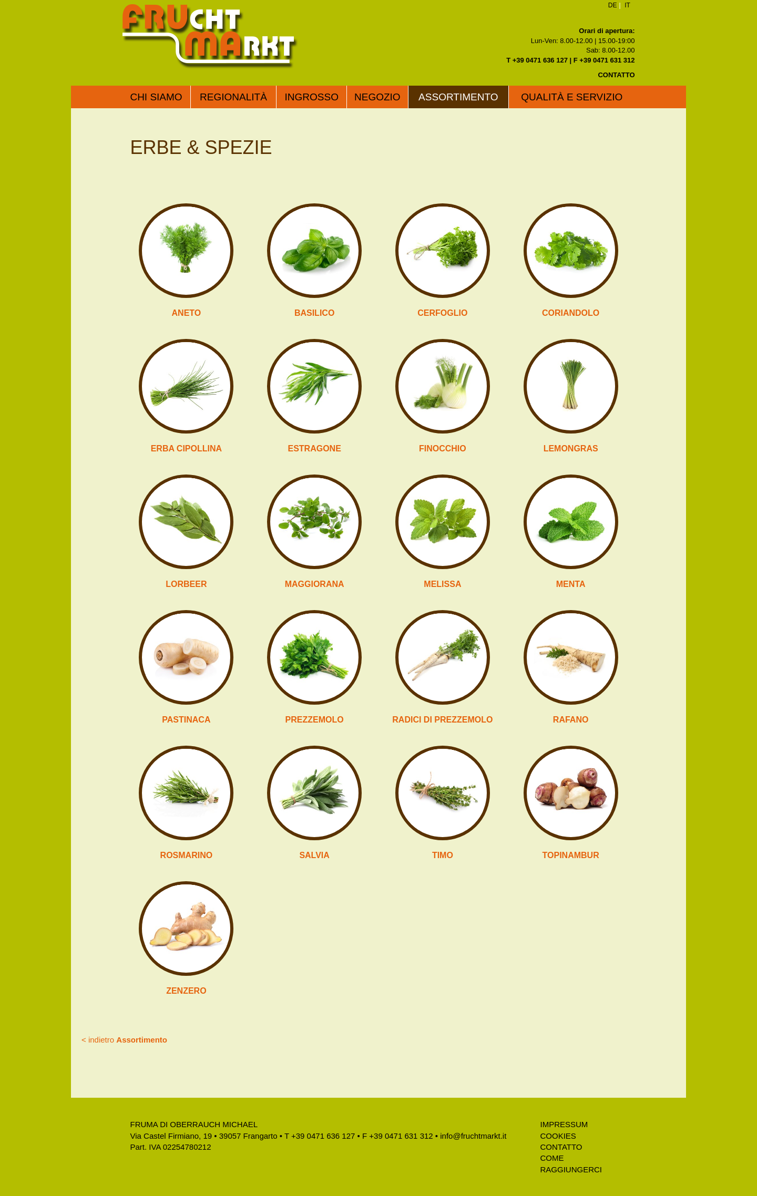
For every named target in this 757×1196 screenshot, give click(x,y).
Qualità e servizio (571, 96)
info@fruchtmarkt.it (473, 1135)
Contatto (561, 1146)
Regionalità (233, 96)
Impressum (564, 1124)
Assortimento (458, 96)
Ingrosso (312, 96)
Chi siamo (156, 96)
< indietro (124, 1039)
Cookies (558, 1135)
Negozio (377, 96)
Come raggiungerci (571, 1163)
